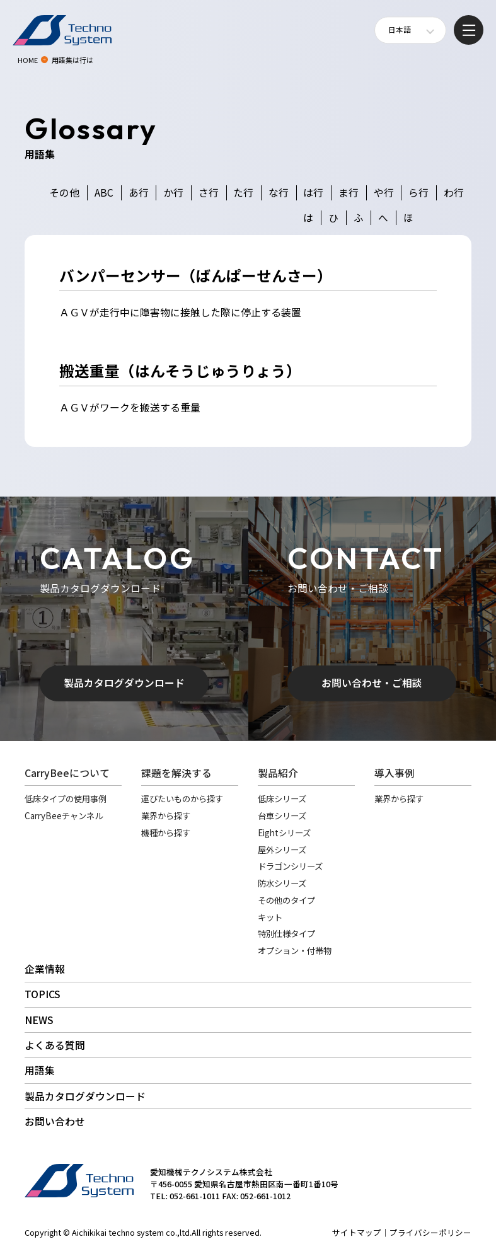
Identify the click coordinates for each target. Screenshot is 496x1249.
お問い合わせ (55, 1121)
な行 (278, 192)
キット (270, 917)
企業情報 (45, 969)
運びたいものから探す (182, 798)
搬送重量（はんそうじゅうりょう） (180, 370)
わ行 (454, 192)
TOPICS (43, 994)
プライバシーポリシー (430, 1232)
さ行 (209, 192)
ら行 (418, 192)
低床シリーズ (282, 798)
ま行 (348, 192)
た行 (243, 192)
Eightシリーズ (284, 832)
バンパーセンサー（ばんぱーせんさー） (195, 275)
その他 (64, 192)
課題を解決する (176, 773)
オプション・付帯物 (295, 950)
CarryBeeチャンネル (64, 815)
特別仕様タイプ (286, 933)
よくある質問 (55, 1045)
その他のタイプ (286, 900)
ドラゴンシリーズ (290, 866)
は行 (313, 192)
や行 (384, 192)
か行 (173, 192)
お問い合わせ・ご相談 (371, 683)
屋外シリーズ (282, 849)
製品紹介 (278, 773)
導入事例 (394, 773)
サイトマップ (356, 1232)
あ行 (139, 192)
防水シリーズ (282, 883)
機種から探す (165, 832)
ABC (104, 192)
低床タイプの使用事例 (66, 798)
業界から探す (165, 815)
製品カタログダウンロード (124, 683)
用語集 (40, 1070)
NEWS (39, 1020)
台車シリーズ (282, 815)
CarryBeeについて (67, 773)
